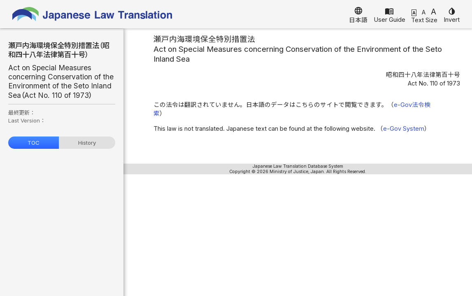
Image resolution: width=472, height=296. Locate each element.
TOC (34, 142)
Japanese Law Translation (92, 14)
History (87, 142)
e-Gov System (403, 128)
